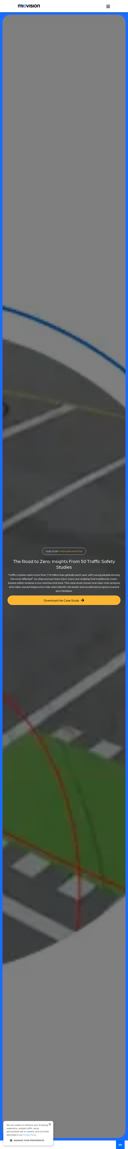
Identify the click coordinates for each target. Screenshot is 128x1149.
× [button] (49, 1124)
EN (120, 1144)
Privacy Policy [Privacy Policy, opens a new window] (29, 1134)
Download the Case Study (64, 600)
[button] (28, 1140)
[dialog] (28, 1133)
